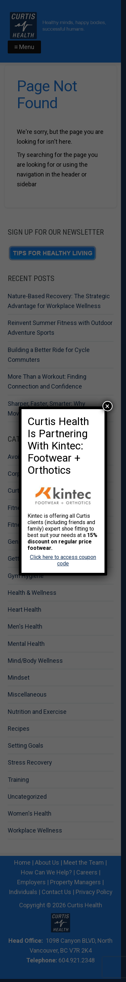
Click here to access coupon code (63, 560)
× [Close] (107, 406)
